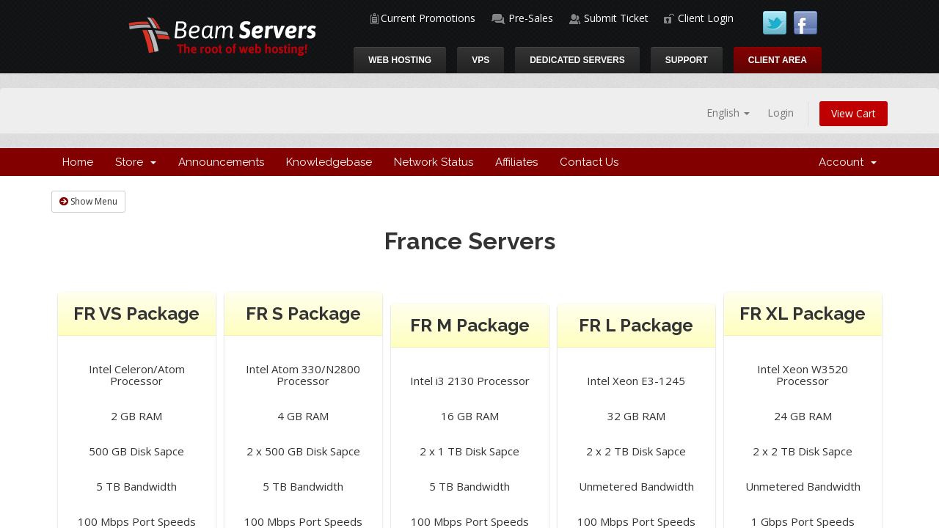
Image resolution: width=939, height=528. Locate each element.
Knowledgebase (329, 162)
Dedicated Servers (577, 60)
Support (686, 60)
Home (77, 162)
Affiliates (516, 162)
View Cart (853, 113)
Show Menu (88, 201)
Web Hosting (399, 60)
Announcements (221, 162)
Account (848, 162)
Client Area (777, 60)
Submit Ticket (616, 18)
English (728, 113)
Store (135, 162)
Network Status (433, 162)
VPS (480, 60)
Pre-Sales (530, 18)
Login (780, 113)
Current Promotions (428, 18)
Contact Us (589, 162)
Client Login (706, 18)
